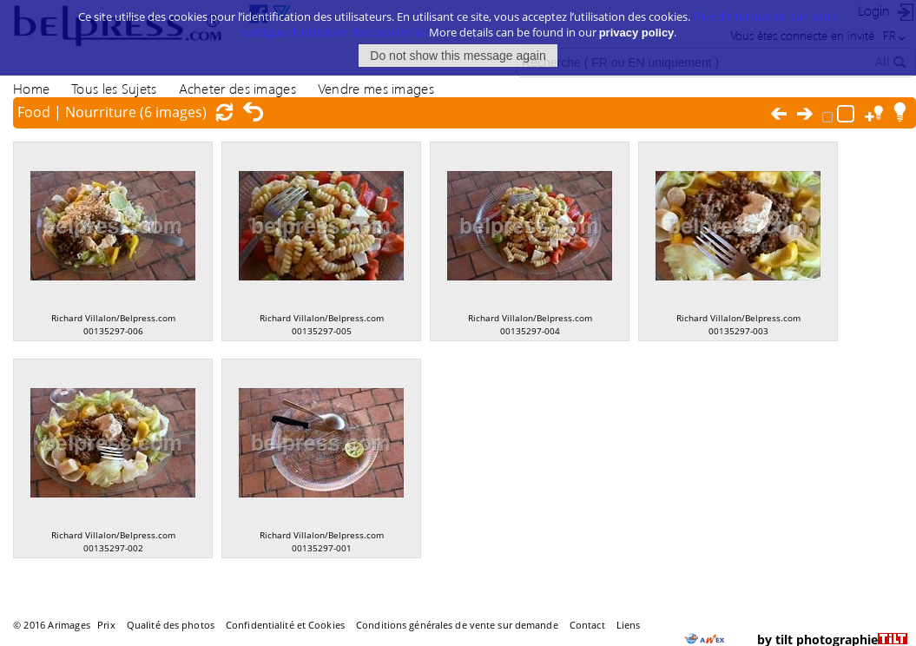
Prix (106, 624)
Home (31, 88)
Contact (587, 624)
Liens (628, 624)
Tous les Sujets (113, 88)
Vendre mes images (376, 88)
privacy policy (637, 24)
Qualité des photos (170, 624)
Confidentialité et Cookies (285, 624)
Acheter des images (237, 88)
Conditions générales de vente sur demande (457, 624)
